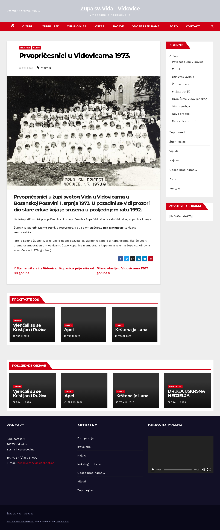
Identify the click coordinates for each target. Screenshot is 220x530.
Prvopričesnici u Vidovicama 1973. (74, 55)
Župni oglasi (77, 26)
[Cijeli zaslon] (209, 469)
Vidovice (46, 67)
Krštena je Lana (131, 329)
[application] (180, 454)
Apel (69, 329)
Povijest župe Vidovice (188, 61)
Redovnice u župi (184, 121)
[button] (212, 26)
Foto (174, 26)
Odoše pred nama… (147, 26)
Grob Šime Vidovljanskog (189, 99)
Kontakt (193, 26)
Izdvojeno (25, 48)
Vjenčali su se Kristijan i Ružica (29, 327)
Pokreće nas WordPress (20, 521)
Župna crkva (180, 84)
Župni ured (50, 26)
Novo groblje (181, 113)
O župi (28, 26)
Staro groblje (181, 106)
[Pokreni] (152, 469)
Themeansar (62, 521)
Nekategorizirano (89, 464)
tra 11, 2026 (23, 402)
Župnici (177, 69)
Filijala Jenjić (181, 91)
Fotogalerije (85, 438)
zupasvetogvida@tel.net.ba (35, 463)
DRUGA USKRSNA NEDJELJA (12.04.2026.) (186, 396)
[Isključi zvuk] (203, 469)
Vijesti (100, 26)
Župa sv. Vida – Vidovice (110, 8)
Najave (118, 26)
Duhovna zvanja (183, 76)
